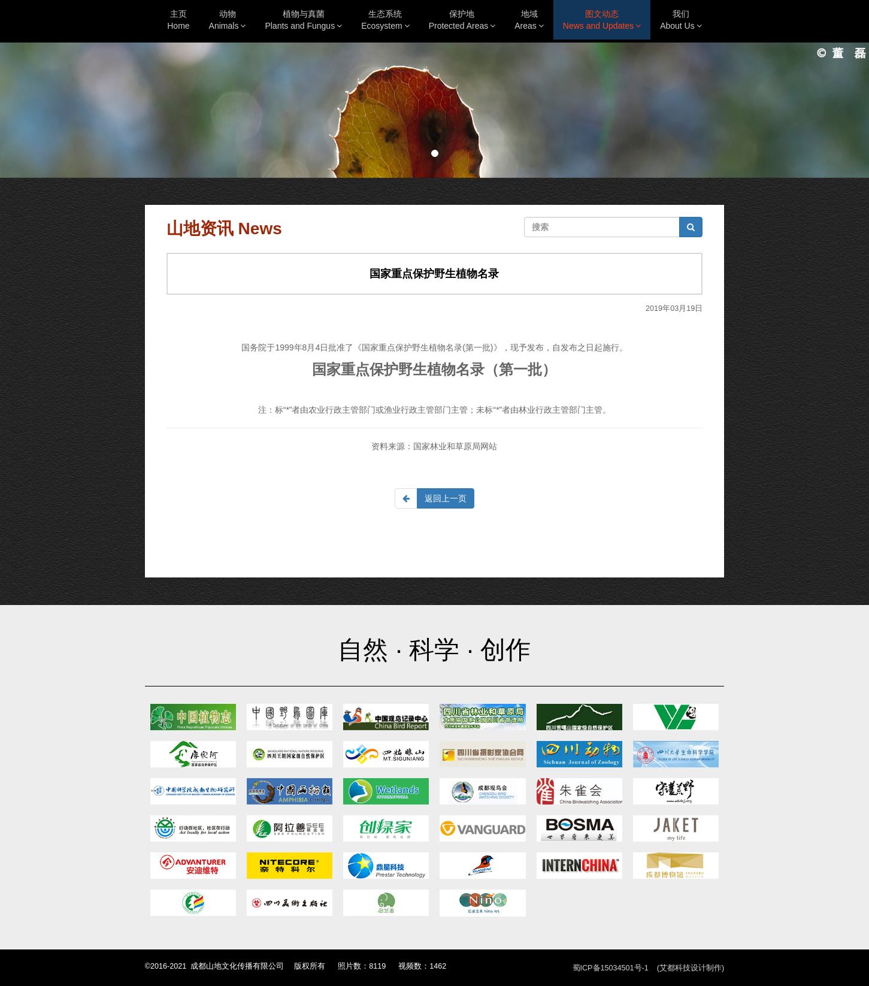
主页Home (178, 20)
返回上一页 (446, 498)
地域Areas (529, 20)
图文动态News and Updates (602, 20)
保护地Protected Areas (462, 20)
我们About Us (681, 20)
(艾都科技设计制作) (690, 968)
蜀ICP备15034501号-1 (611, 968)
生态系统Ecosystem (385, 20)
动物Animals (227, 20)
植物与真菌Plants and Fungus (303, 20)
